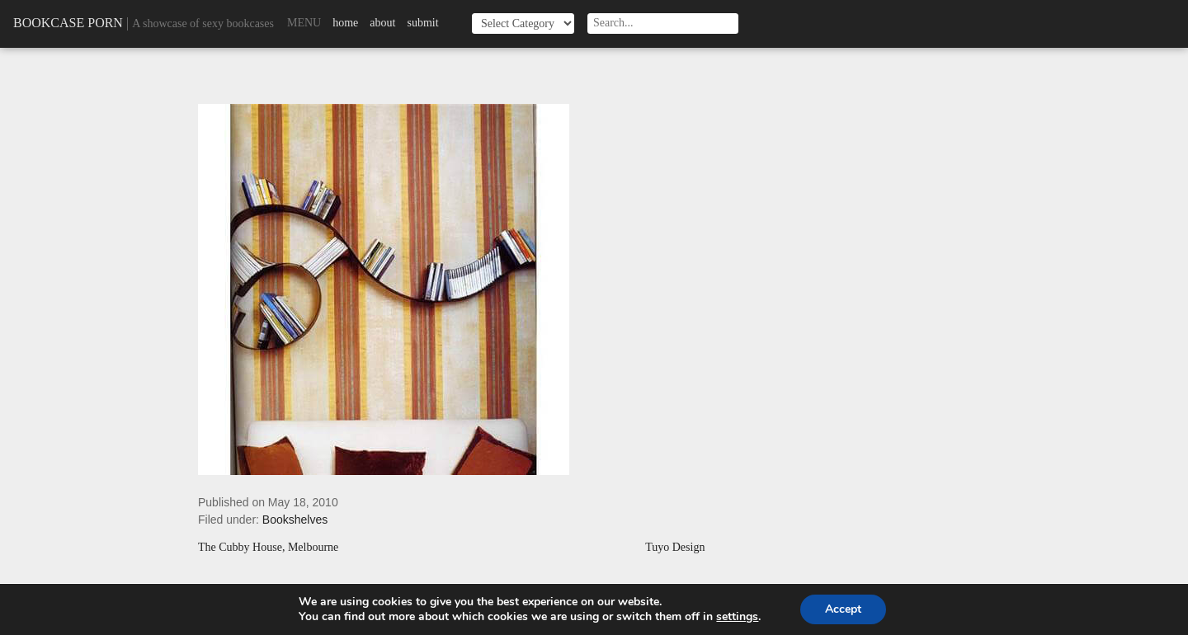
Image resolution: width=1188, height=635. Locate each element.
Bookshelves (295, 519)
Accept (843, 609)
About (382, 22)
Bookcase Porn (68, 23)
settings (737, 616)
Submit (422, 22)
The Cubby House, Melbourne (268, 547)
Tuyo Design (675, 547)
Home (345, 22)
